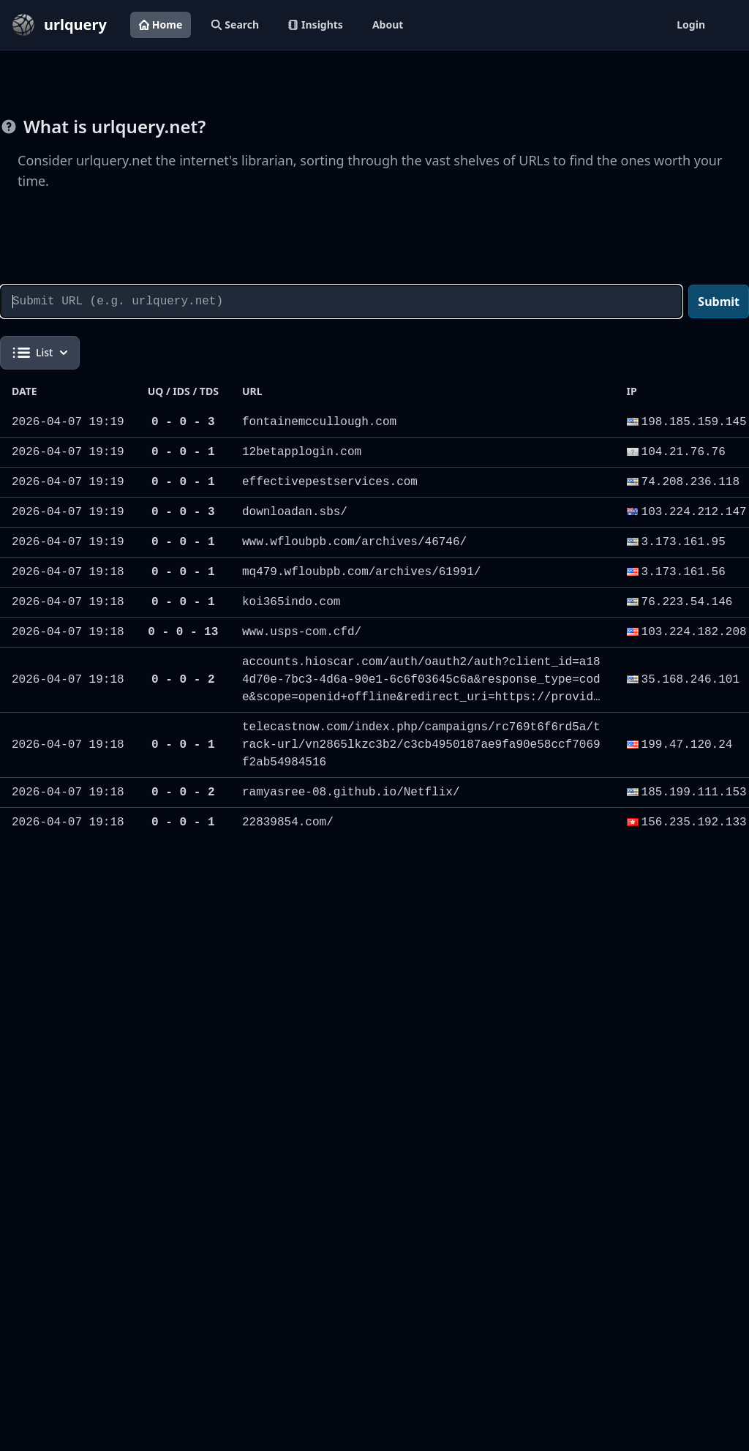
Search (235, 24)
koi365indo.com (291, 602)
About (387, 24)
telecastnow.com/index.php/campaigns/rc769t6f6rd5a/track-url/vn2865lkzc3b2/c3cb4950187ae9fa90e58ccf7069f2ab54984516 (421, 745)
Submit (718, 301)
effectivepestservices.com (330, 482)
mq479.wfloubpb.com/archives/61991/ (361, 572)
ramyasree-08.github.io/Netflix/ (351, 792)
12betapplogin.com (301, 452)
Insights (315, 24)
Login (691, 24)
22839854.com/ (288, 822)
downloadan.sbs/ (294, 512)
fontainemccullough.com (319, 422)
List (39, 352)
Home (160, 24)
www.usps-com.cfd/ (301, 632)
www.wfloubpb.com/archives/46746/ (354, 542)
